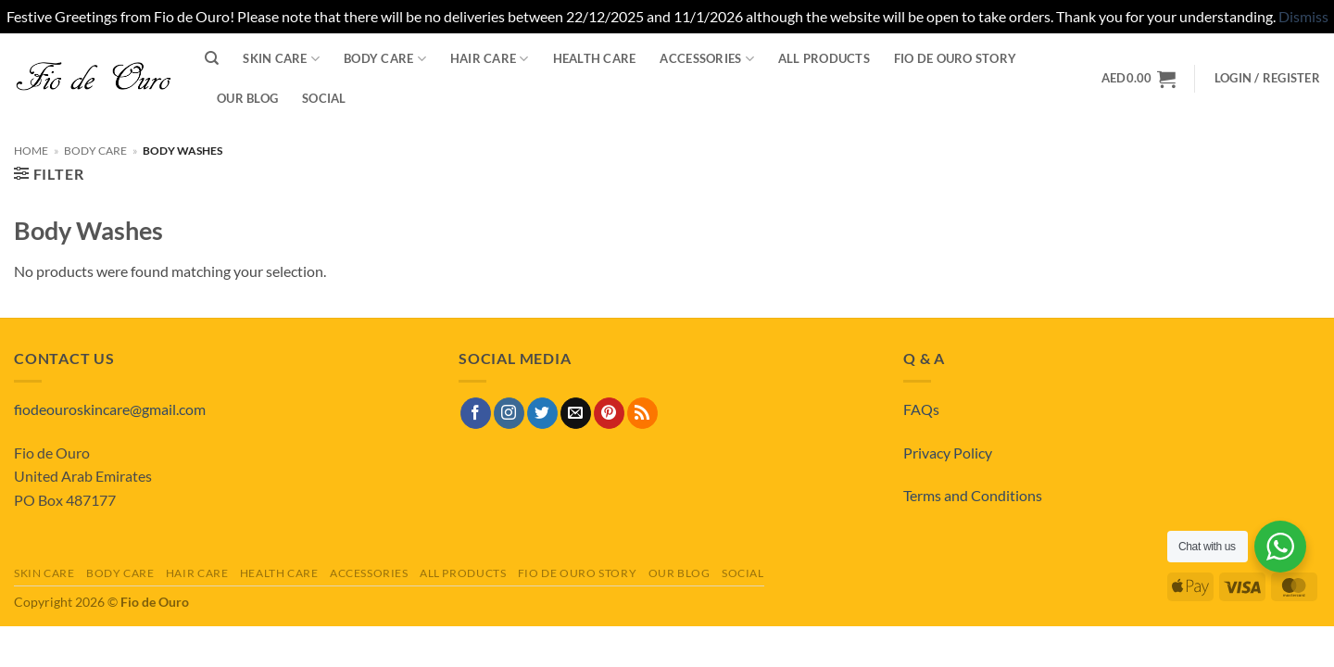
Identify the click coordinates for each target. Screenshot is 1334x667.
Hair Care (489, 59)
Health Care (594, 58)
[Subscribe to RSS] (642, 413)
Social (324, 98)
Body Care (385, 59)
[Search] (212, 58)
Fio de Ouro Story (955, 58)
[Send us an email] (575, 413)
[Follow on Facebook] (475, 413)
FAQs (921, 409)
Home (31, 150)
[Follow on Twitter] (542, 413)
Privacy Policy (947, 452)
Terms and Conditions (972, 495)
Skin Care (281, 59)
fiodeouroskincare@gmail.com (110, 409)
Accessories (706, 59)
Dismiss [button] (1303, 16)
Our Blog (247, 98)
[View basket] (1138, 78)
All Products (824, 58)
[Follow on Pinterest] (609, 413)
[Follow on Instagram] (509, 413)
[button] (1267, 78)
